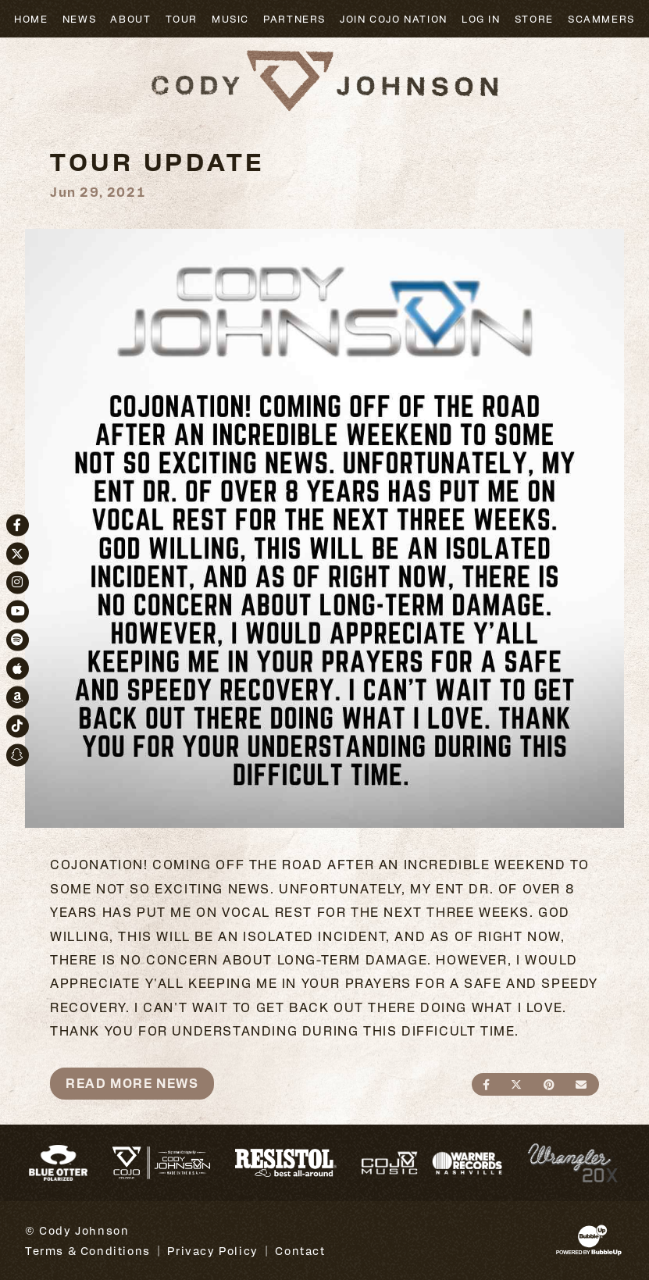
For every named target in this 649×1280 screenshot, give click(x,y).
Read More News (132, 1083)
